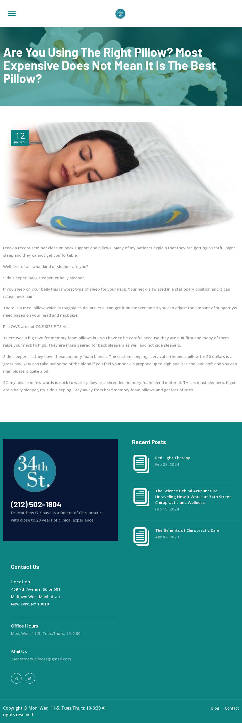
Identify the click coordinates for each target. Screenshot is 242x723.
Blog (215, 708)
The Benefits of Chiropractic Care (187, 530)
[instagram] (16, 678)
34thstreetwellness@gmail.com (41, 658)
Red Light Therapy (172, 457)
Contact (232, 708)
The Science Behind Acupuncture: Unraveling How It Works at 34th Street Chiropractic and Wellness (193, 496)
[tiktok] (30, 678)
